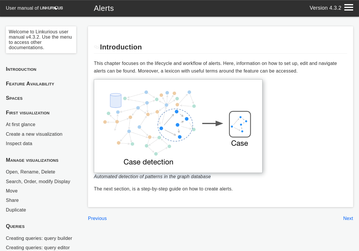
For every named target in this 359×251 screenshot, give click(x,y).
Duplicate (16, 209)
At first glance (20, 124)
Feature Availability (30, 84)
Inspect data (19, 143)
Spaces (14, 98)
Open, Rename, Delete (30, 171)
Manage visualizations (32, 160)
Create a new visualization (34, 134)
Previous (97, 218)
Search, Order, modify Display (38, 181)
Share (12, 200)
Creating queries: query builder (39, 238)
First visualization (28, 113)
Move (12, 190)
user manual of (34, 8)
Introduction (21, 69)
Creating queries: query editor (38, 247)
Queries (15, 226)
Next (348, 218)
